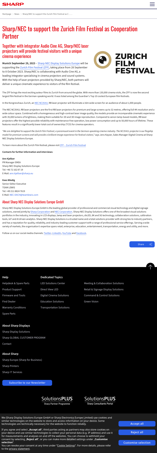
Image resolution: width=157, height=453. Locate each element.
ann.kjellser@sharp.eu (21, 173)
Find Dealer (8, 301)
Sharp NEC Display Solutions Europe (59, 63)
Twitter (47, 233)
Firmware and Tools (13, 295)
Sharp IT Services (12, 372)
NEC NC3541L (41, 103)
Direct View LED (49, 289)
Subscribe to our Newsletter (27, 383)
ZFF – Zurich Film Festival (73, 145)
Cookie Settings (66, 445)
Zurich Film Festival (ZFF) (34, 67)
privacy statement (19, 448)
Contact (6, 344)
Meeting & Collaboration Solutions (104, 283)
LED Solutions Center (52, 283)
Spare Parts (8, 314)
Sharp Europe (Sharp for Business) (22, 360)
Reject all (137, 432)
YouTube (66, 233)
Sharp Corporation (40, 211)
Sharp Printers (10, 366)
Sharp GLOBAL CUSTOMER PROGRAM (23, 338)
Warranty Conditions (14, 307)
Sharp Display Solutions (16, 332)
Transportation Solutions (55, 307)
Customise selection (137, 442)
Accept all (137, 423)
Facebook (81, 233)
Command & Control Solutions (102, 295)
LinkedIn (56, 233)
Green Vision (91, 301)
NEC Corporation (63, 211)
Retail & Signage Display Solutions (104, 289)
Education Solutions (52, 301)
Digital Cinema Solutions (54, 295)
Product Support (12, 289)
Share (145, 244)
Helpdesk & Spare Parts (15, 283)
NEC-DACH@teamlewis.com (24, 195)
